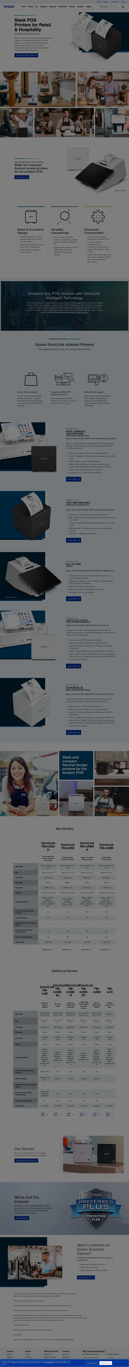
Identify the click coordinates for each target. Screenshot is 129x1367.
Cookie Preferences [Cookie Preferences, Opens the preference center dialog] (92, 1363)
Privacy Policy (49, 1362)
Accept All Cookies (106, 1363)
